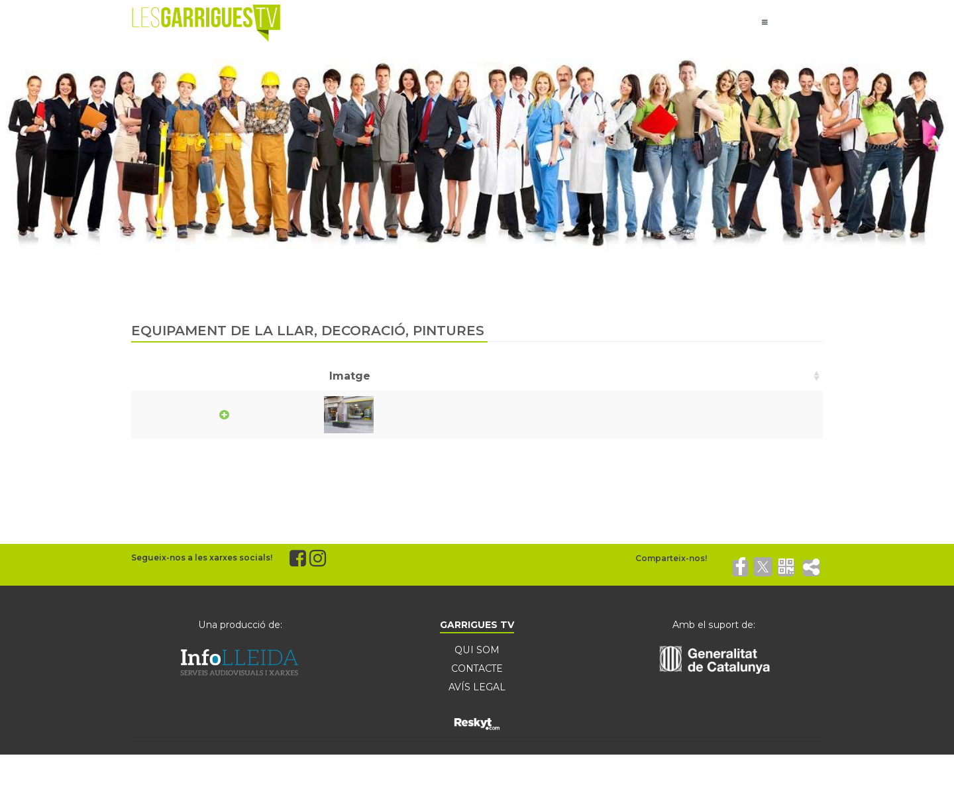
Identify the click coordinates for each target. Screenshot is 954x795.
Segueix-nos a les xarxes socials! (201, 557)
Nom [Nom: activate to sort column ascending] (288, 376)
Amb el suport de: (714, 625)
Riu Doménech (310, 414)
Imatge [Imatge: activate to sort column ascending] (163, 376)
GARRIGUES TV (477, 625)
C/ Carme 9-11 (502, 414)
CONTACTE (477, 668)
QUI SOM (476, 650)
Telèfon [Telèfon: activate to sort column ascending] (687, 376)
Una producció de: (240, 625)
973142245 (695, 414)
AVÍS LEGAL (477, 687)
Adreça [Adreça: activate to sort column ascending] (485, 376)
